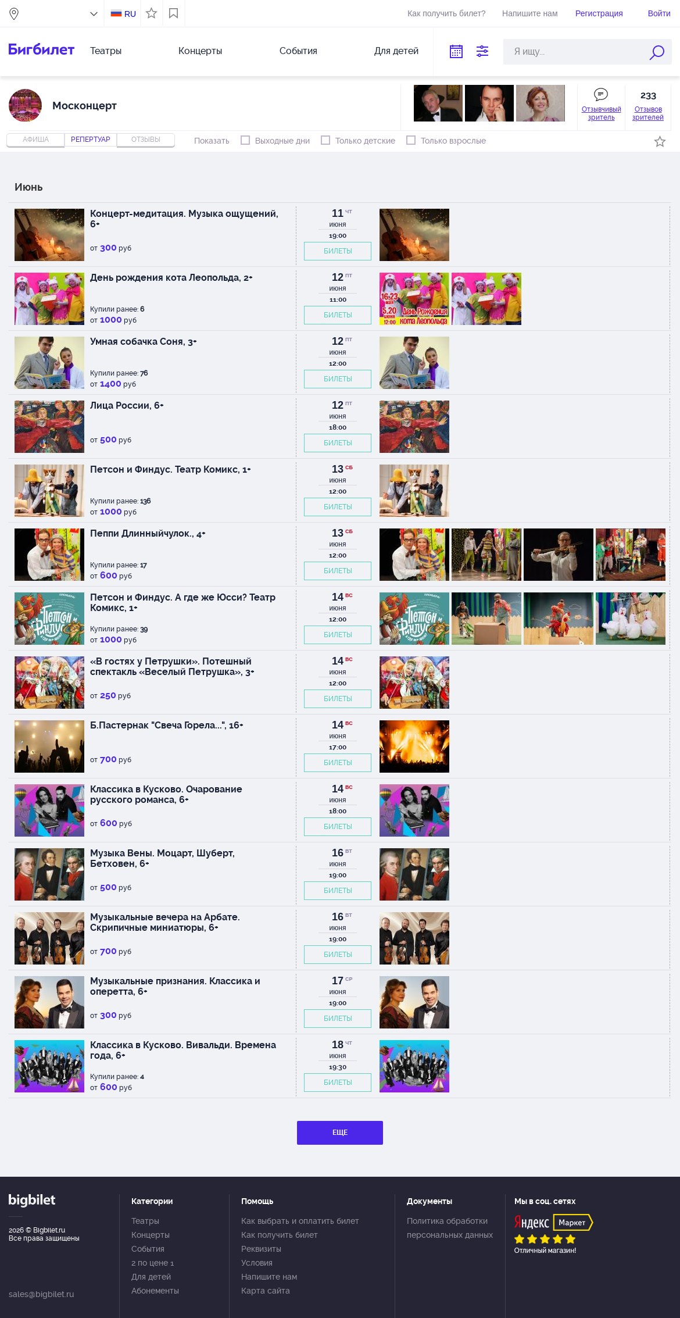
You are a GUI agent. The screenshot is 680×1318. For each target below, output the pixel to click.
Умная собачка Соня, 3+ (143, 341)
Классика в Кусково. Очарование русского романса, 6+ (166, 794)
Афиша (36, 139)
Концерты (200, 50)
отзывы (145, 139)
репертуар (90, 139)
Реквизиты (261, 1248)
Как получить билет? (446, 13)
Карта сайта (265, 1290)
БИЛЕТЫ (338, 251)
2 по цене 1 (152, 1262)
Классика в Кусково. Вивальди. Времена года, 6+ (183, 1050)
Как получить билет (279, 1235)
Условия (257, 1262)
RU (130, 14)
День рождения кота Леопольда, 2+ (171, 277)
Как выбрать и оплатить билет (300, 1221)
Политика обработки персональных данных (450, 1228)
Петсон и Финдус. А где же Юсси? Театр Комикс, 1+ (182, 602)
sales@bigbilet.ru (41, 1294)
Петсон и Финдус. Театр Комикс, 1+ (170, 469)
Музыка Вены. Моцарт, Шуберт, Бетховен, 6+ (162, 858)
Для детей (396, 50)
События (298, 50)
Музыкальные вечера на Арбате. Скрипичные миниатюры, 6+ (165, 922)
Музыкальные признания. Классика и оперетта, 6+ (175, 986)
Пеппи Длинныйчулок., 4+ (148, 533)
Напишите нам (529, 13)
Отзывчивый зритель (601, 113)
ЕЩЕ (340, 1132)
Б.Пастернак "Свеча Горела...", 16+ (167, 725)
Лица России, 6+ (127, 405)
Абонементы (155, 1290)
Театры (105, 50)
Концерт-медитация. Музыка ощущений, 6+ (184, 219)
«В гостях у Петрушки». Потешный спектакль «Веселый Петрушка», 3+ (172, 666)
